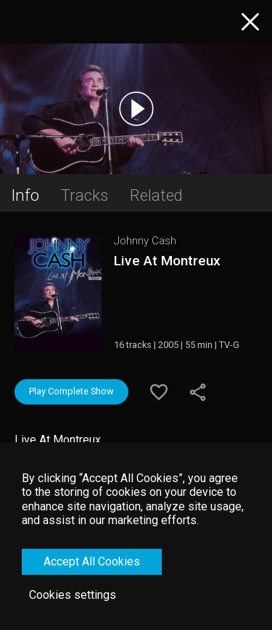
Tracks (84, 195)
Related (156, 195)
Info (25, 195)
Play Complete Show (71, 391)
